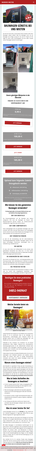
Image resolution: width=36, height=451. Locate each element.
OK (25, 450)
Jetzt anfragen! (14, 118)
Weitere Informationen (18, 450)
